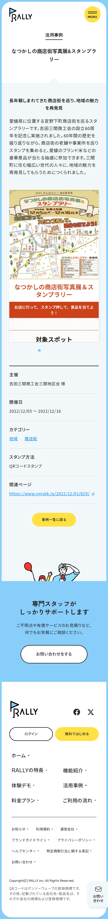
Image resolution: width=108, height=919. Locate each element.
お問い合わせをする (54, 654)
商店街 (31, 438)
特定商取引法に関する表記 (68, 850)
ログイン (31, 733)
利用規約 (43, 828)
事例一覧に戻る (54, 519)
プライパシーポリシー (74, 839)
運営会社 (67, 828)
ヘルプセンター (24, 850)
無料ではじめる (77, 733)
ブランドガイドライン (29, 839)
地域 (13, 438)
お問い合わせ (22, 861)
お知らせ (19, 828)
